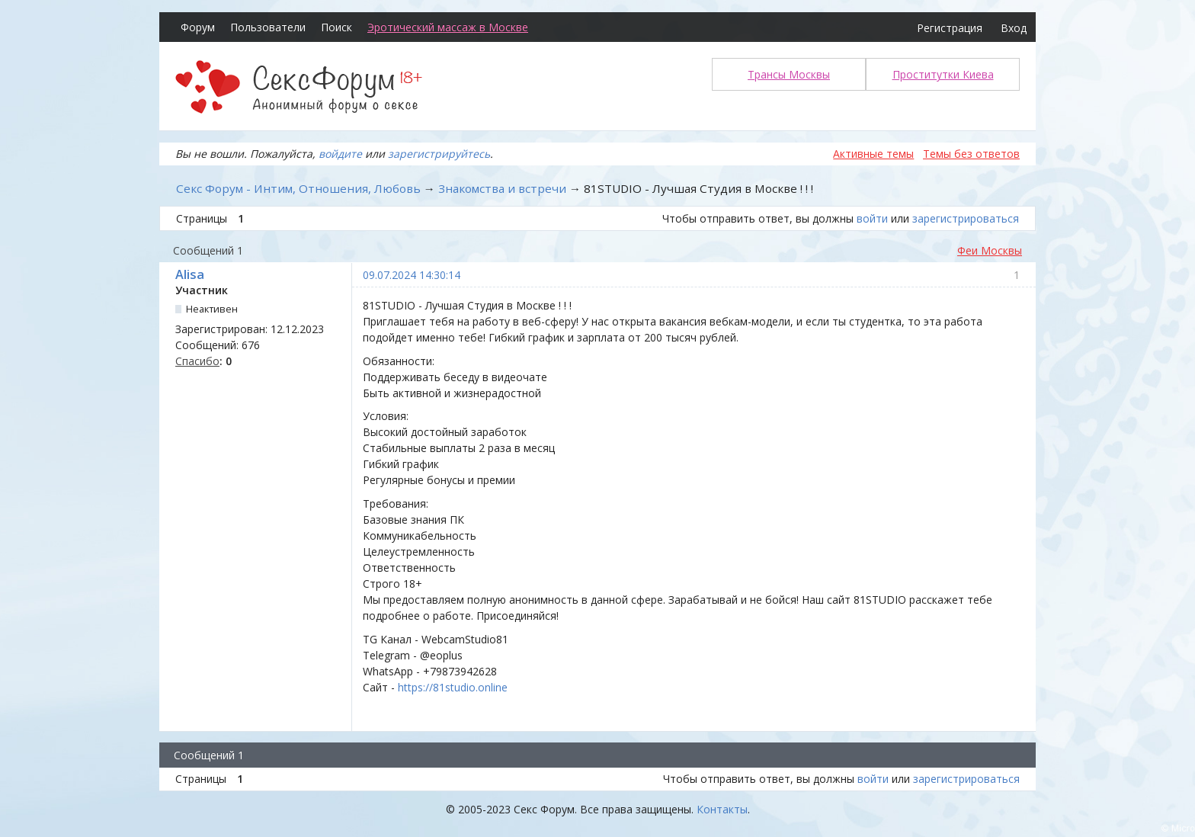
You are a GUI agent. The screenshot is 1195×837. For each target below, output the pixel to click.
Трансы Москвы (789, 74)
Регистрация (949, 28)
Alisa (189, 274)
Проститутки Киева (943, 74)
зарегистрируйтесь (439, 153)
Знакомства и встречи (502, 188)
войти (872, 218)
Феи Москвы (989, 250)
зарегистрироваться (965, 218)
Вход (1014, 28)
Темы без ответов (971, 153)
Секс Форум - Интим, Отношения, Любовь (298, 188)
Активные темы (873, 153)
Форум (198, 27)
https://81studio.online (453, 687)
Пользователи (268, 27)
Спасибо (197, 361)
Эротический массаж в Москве (447, 27)
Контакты (722, 809)
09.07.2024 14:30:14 (411, 275)
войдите (340, 153)
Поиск (336, 27)
